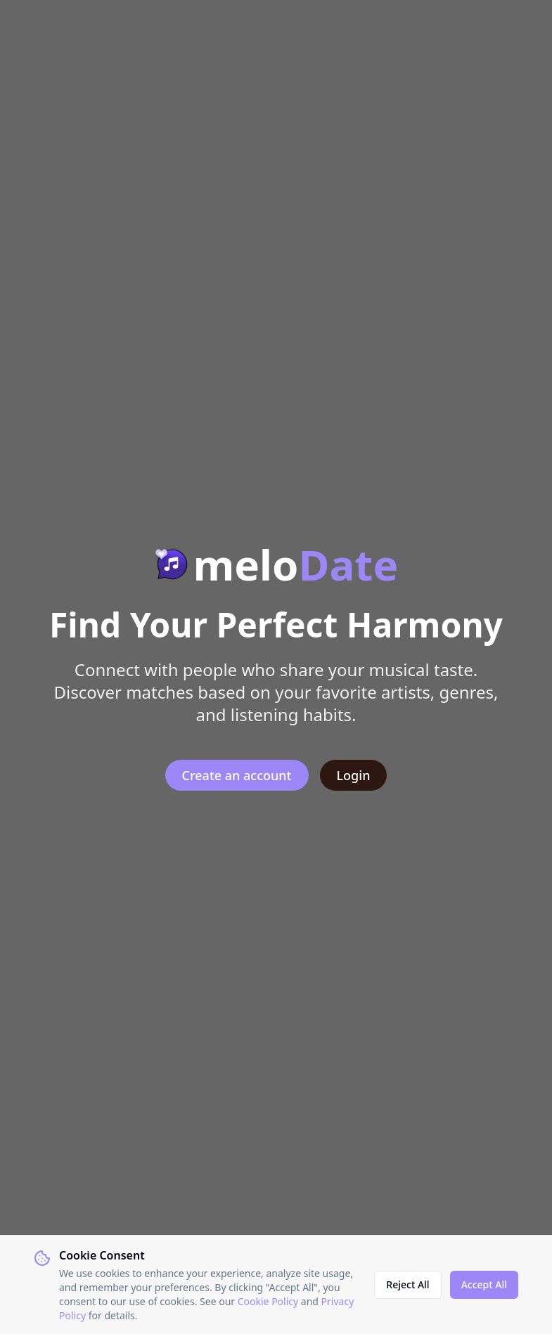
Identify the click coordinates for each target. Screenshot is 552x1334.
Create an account (237, 775)
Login (354, 775)
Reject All (407, 1284)
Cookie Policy (268, 1301)
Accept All (484, 1284)
